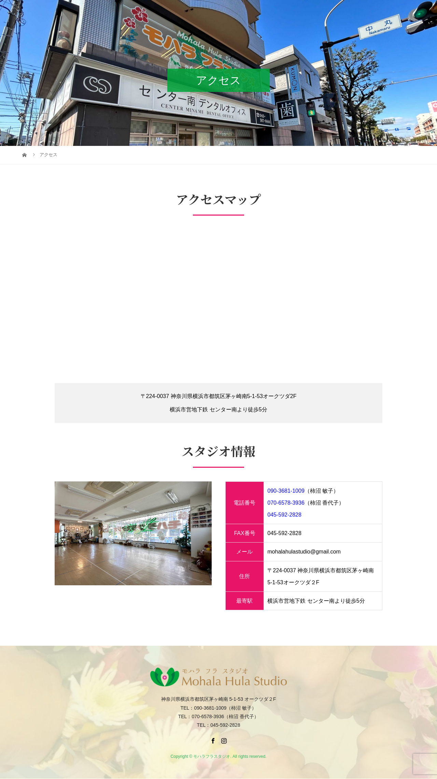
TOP (164, 12)
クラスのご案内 (225, 12)
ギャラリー (264, 12)
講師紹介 (188, 12)
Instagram (421, 12)
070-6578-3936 (286, 503)
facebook (391, 12)
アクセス (296, 12)
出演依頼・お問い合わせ (343, 12)
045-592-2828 (284, 515)
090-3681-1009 (286, 491)
